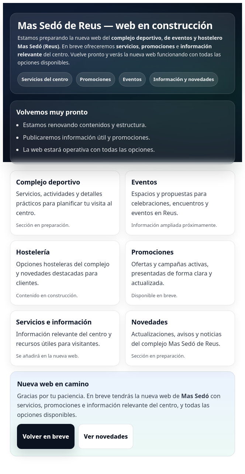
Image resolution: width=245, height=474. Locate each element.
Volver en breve (46, 436)
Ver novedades (106, 436)
